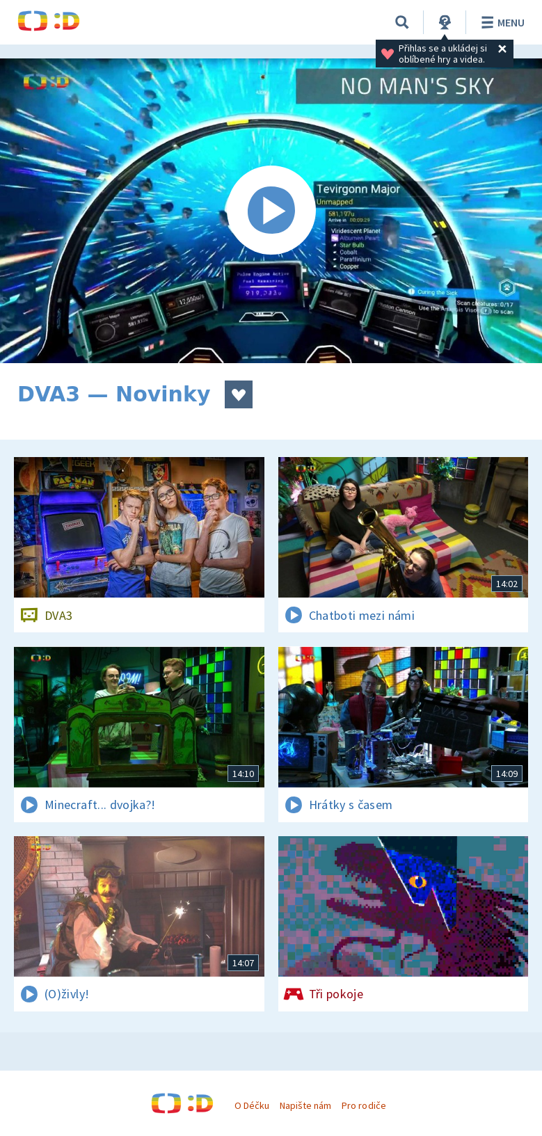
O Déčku (251, 1105)
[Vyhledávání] (402, 22)
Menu (501, 22)
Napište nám (305, 1105)
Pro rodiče (363, 1105)
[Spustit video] (271, 210)
